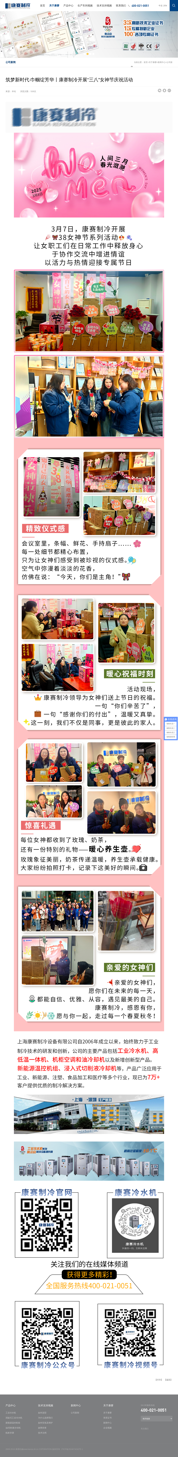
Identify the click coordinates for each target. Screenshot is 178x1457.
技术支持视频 (104, 5)
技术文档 (42, 1434)
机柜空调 (10, 1434)
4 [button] (93, 54)
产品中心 (68, 5)
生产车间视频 (85, 5)
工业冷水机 (11, 1414)
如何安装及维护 (45, 1424)
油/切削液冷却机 (13, 1429)
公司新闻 (11, 62)
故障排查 (42, 1429)
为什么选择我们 (45, 1419)
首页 (42, 5)
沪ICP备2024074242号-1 (72, 1450)
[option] (89, 34)
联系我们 (121, 5)
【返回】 (168, 1380)
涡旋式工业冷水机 (14, 1419)
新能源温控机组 (13, 1424)
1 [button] (85, 54)
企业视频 (107, 1429)
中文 (161, 5)
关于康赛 (54, 5)
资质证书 (107, 1419)
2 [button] (87, 54)
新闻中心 (161, 62)
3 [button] (90, 54)
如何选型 (42, 1414)
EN (165, 5)
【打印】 (159, 1380)
